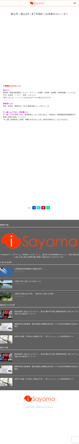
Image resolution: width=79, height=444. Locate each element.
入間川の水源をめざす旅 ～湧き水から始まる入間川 (34, 294)
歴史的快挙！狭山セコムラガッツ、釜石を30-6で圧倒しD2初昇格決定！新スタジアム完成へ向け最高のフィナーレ (46, 313)
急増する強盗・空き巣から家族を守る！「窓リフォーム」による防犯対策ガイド (44, 336)
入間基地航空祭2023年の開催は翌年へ (28, 269)
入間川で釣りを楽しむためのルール (27, 281)
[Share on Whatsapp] (48, 207)
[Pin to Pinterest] (43, 207)
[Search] (78, 3)
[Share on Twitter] (39, 207)
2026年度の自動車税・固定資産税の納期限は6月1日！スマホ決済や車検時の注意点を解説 (46, 325)
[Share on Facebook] (34, 207)
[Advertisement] (18, 137)
